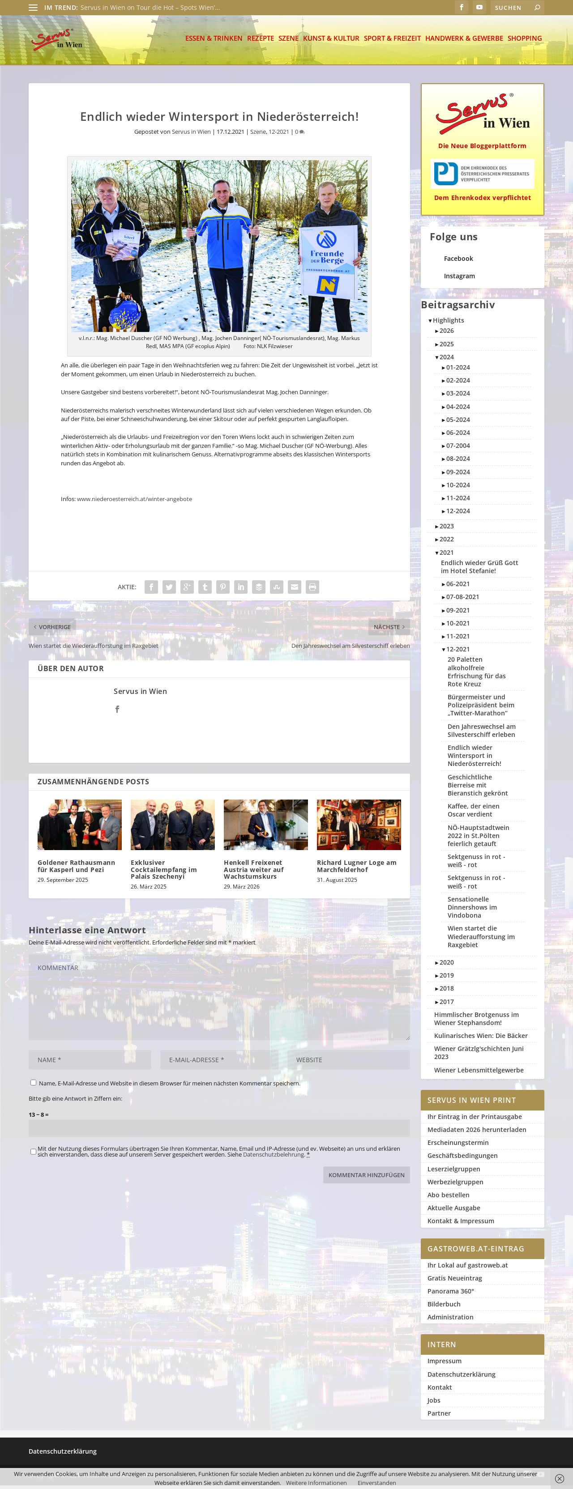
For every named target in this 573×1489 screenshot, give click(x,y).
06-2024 (458, 436)
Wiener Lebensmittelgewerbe (479, 1073)
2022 (447, 542)
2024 (447, 360)
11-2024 (458, 501)
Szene (288, 42)
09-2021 (458, 613)
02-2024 (458, 383)
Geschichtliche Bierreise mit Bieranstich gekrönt (478, 788)
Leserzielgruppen (454, 1172)
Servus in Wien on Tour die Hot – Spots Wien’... (150, 7)
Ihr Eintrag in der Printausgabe (475, 1120)
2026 (447, 334)
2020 (447, 965)
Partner (439, 1416)
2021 (447, 556)
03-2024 (458, 396)
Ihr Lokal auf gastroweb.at (468, 1268)
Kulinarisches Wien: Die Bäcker (481, 1039)
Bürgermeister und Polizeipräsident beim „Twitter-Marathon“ (481, 708)
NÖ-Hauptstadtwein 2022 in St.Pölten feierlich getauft (478, 839)
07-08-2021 (462, 600)
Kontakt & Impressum (461, 1224)
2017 (447, 1005)
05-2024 (458, 423)
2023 (447, 529)
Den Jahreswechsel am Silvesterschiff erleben (482, 734)
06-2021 (458, 587)
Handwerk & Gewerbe (464, 42)
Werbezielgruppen (455, 1185)
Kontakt (440, 1391)
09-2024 (458, 475)
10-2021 (458, 626)
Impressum (445, 1364)
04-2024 (458, 410)
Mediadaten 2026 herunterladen (477, 1133)
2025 (447, 347)
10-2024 (458, 488)
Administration (451, 1320)
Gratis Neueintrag (455, 1281)
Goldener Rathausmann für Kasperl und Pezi (76, 869)
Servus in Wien (191, 135)
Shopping (525, 42)
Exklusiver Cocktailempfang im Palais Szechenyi (164, 873)
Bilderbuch (444, 1307)
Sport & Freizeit (392, 42)
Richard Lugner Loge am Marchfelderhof (357, 869)
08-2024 (458, 462)
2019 (447, 978)
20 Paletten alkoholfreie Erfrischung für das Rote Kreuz (477, 675)
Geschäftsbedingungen (463, 1159)
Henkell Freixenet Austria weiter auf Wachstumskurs (253, 873)
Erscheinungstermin (458, 1146)
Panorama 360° (451, 1294)
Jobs (434, 1404)
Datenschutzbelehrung (273, 1158)
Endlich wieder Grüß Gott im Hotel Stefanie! (479, 570)
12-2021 (279, 135)
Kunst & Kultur (331, 42)
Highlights (448, 323)
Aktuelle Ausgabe (454, 1211)
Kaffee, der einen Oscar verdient (474, 813)
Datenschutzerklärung (462, 1378)
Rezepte (260, 42)
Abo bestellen (449, 1198)
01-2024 (458, 370)
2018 (447, 991)
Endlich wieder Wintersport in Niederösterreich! (474, 759)
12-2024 (458, 514)
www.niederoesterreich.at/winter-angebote (134, 502)
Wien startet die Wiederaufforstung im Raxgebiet (481, 939)
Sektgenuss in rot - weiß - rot (476, 864)
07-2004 (458, 449)
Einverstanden (377, 1483)
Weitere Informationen (316, 1483)
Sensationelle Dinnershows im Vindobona (472, 910)
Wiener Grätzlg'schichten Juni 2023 (479, 1056)
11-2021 (458, 639)
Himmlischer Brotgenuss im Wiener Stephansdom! (476, 1022)
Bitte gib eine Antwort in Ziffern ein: (75, 1102)
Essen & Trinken (214, 42)
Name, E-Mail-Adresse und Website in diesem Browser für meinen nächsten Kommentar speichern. (169, 1087)
